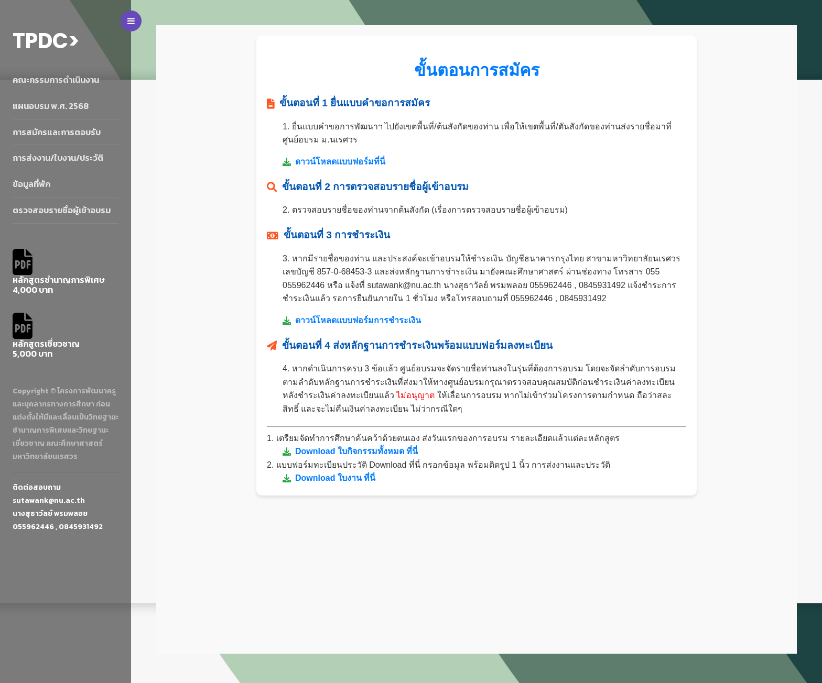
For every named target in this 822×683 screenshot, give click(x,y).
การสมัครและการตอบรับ (57, 132)
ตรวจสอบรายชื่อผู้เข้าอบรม (62, 210)
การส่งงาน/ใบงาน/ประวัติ (58, 157)
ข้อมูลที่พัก (31, 184)
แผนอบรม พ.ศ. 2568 (51, 106)
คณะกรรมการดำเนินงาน (56, 79)
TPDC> (46, 41)
